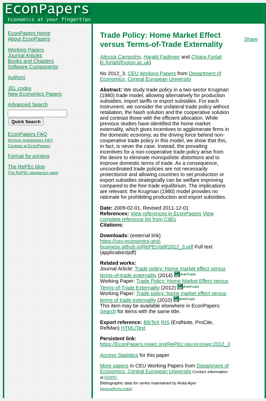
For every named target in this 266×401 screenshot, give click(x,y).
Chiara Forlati (206, 57)
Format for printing (28, 156)
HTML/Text (133, 328)
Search (108, 311)
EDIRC (111, 377)
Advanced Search (28, 104)
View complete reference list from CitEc (157, 216)
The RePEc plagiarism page (33, 172)
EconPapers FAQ (27, 134)
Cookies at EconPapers (29, 146)
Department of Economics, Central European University (160, 76)
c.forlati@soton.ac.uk (125, 62)
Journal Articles (25, 55)
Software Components (33, 67)
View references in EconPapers (165, 213)
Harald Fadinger (161, 57)
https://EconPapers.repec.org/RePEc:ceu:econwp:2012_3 (165, 344)
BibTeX (151, 322)
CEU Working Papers (152, 73)
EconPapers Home (29, 33)
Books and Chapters (31, 61)
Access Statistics (119, 355)
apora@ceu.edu (115, 389)
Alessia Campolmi (120, 57)
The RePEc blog (26, 166)
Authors (16, 77)
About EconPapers (29, 39)
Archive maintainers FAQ (30, 140)
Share (251, 39)
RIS (165, 322)
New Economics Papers (35, 94)
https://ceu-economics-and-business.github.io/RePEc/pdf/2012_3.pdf (146, 244)
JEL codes (19, 88)
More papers (114, 366)
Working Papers (26, 50)
